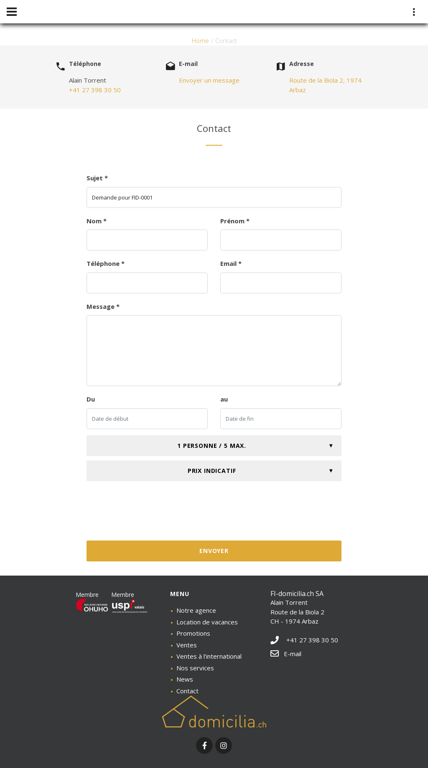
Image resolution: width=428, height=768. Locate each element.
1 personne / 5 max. (211, 446)
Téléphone (106, 263)
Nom (97, 221)
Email (231, 263)
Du (91, 399)
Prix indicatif (212, 471)
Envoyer (214, 551)
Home (200, 40)
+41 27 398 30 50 (95, 90)
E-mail (285, 653)
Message (103, 306)
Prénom (235, 221)
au (224, 399)
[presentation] (214, 514)
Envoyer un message (209, 80)
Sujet (97, 178)
